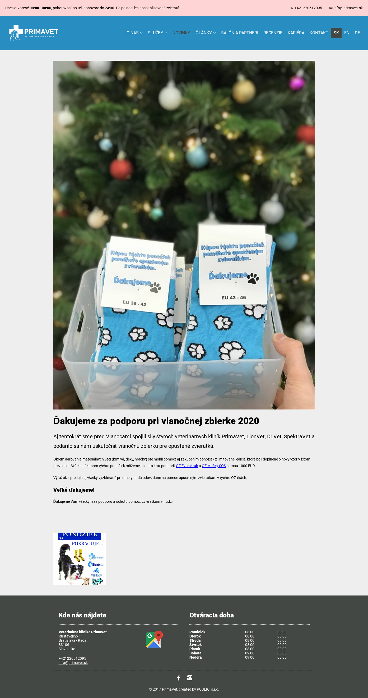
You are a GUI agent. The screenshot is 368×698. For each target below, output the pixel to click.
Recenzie (272, 32)
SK (336, 32)
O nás (135, 32)
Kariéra (296, 32)
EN (347, 32)
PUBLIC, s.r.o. (208, 689)
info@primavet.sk (348, 8)
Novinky (181, 32)
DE (357, 32)
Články (205, 32)
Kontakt (319, 32)
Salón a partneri (239, 32)
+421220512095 (308, 8)
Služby (157, 32)
